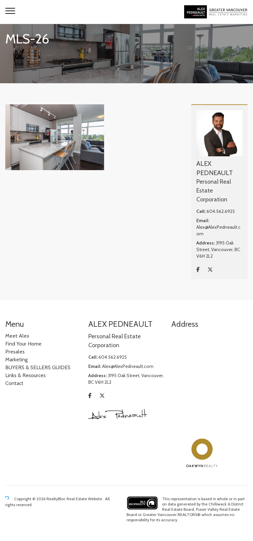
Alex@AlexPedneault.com (128, 366)
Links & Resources (25, 375)
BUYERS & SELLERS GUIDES (37, 367)
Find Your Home (23, 344)
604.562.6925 (221, 211)
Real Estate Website (85, 498)
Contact (14, 383)
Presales (15, 351)
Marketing (16, 359)
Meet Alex (17, 336)
